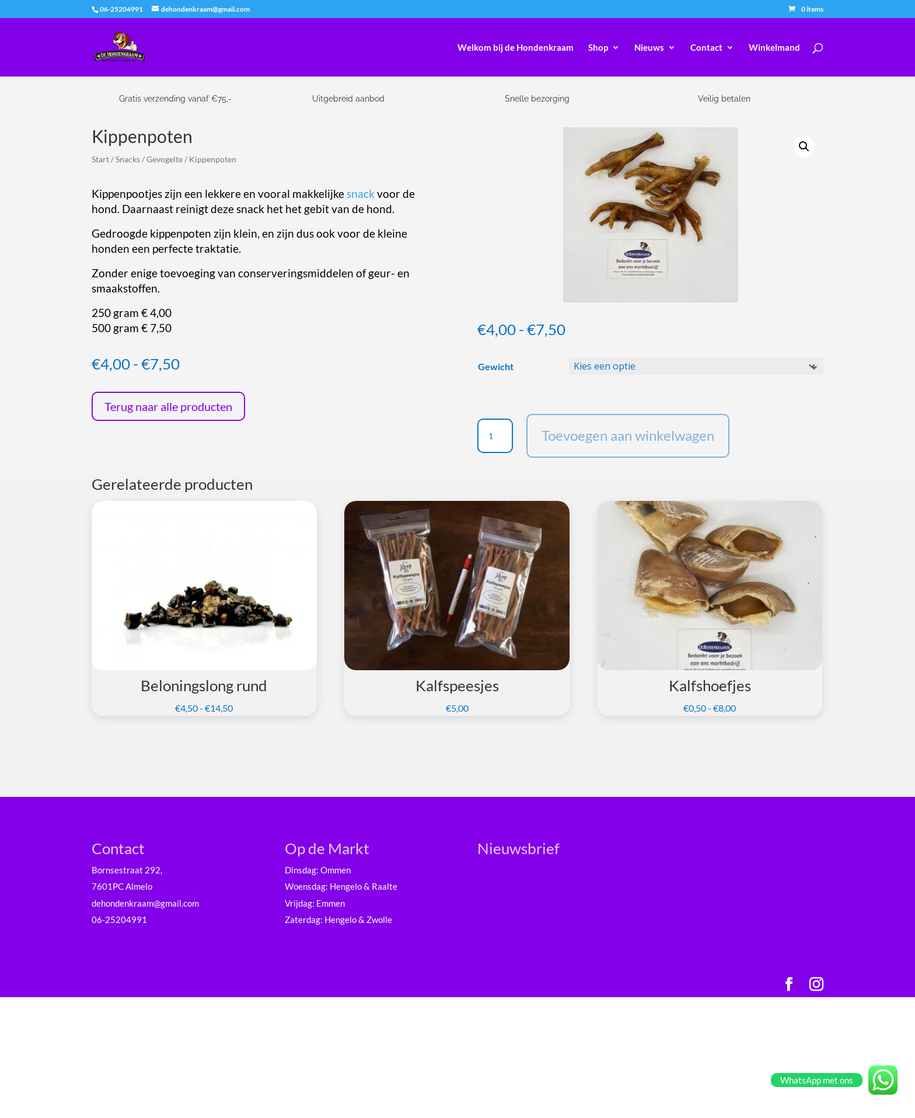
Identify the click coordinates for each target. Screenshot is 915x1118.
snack (361, 193)
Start (100, 159)
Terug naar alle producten (168, 406)
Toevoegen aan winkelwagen (628, 435)
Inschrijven (573, 1013)
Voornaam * (520, 926)
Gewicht (496, 366)
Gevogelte (164, 159)
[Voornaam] (573, 944)
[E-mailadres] (573, 905)
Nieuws (649, 48)
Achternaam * (524, 964)
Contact (706, 48)
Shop (598, 48)
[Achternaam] (573, 982)
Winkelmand (774, 48)
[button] (804, 146)
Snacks (128, 159)
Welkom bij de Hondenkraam (516, 48)
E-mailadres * (524, 887)
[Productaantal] (494, 436)
